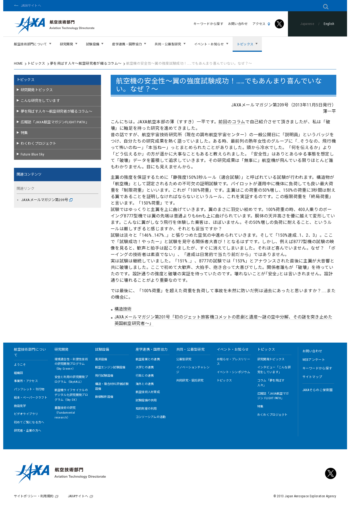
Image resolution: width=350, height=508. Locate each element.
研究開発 (62, 349)
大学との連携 (145, 367)
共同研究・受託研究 (190, 380)
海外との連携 (145, 384)
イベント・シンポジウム (233, 372)
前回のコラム (231, 121)
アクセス (261, 24)
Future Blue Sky (33, 154)
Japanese (307, 24)
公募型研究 (184, 359)
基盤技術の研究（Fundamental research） (65, 412)
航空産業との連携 (148, 359)
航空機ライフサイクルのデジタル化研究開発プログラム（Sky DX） (71, 395)
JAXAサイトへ (31, 6)
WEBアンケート (313, 360)
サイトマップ (312, 377)
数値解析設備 (104, 397)
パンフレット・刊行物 (29, 389)
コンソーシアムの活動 (151, 417)
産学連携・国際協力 (152, 349)
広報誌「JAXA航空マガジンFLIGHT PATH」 (55, 122)
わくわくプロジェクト (38, 144)
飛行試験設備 (104, 375)
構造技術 (123, 309)
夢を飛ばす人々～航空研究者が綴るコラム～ (85, 63)
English (329, 24)
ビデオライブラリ (26, 414)
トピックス (36, 63)
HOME (18, 63)
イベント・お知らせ (233, 349)
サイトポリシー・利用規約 (34, 496)
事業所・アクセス (26, 381)
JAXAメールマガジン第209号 (47, 200)
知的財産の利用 (146, 408)
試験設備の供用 (146, 400)
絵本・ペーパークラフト (31, 397)
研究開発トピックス (37, 90)
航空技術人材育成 (148, 392)
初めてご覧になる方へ (29, 422)
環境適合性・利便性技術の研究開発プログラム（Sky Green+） (71, 364)
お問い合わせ (238, 24)
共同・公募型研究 (190, 349)
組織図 (18, 373)
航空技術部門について (30, 352)
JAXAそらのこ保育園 (317, 390)
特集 (24, 133)
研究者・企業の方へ (27, 430)
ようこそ (20, 364)
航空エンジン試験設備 (110, 367)
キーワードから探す (208, 24)
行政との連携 (145, 375)
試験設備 (102, 349)
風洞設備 (101, 359)
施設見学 (20, 406)
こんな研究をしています (40, 101)
